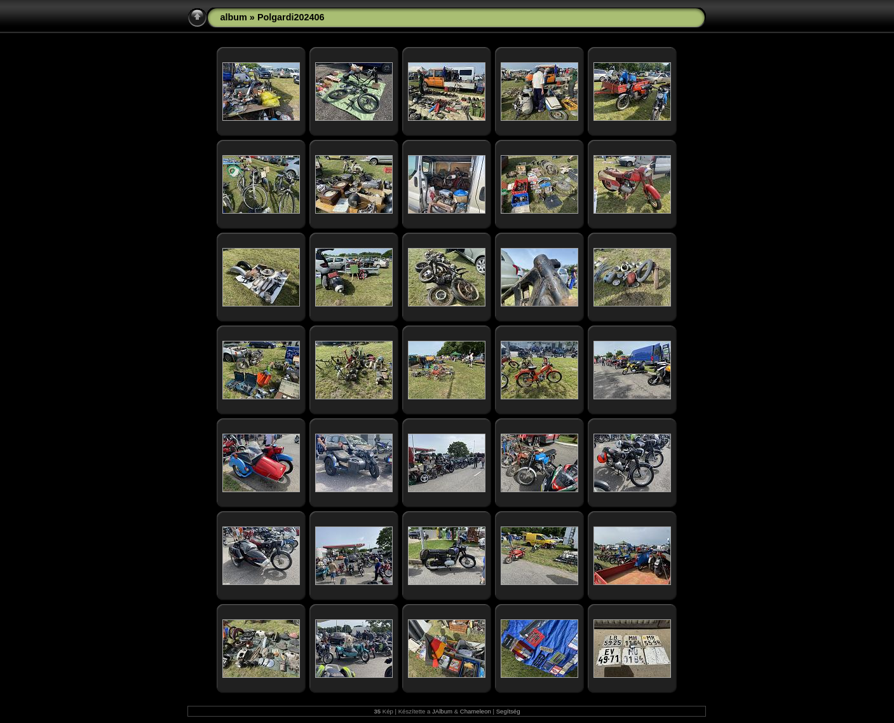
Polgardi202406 (291, 17)
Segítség (508, 711)
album (233, 17)
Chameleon (475, 711)
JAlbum (442, 711)
